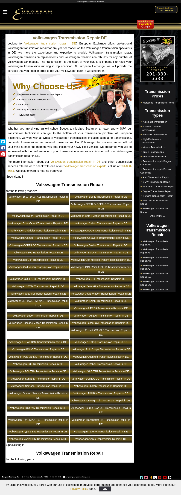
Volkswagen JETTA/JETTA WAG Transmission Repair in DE (38, 303)
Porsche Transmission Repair (158, 196)
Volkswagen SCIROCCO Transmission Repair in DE (100, 378)
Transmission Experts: (166, 8)
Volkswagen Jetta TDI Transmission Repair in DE (38, 293)
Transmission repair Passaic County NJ (155, 171)
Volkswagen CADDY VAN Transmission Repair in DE (101, 230)
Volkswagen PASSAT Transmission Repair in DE (101, 315)
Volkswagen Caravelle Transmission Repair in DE (101, 237)
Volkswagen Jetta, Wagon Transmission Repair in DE (101, 293)
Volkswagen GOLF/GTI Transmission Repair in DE (38, 279)
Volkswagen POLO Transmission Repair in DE (38, 349)
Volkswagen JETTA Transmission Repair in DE (38, 286)
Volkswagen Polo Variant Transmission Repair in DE (38, 356)
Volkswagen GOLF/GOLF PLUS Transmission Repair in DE (101, 269)
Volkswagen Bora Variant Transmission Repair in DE (38, 223)
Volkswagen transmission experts (85, 166)
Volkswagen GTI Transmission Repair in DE (100, 279)
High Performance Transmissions (150, 141)
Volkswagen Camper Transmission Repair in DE (38, 237)
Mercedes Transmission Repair (158, 186)
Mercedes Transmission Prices (158, 102)
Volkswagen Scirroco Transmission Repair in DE (38, 386)
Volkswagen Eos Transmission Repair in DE (38, 252)
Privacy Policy (79, 488)
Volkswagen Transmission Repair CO (154, 283)
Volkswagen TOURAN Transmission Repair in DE (38, 408)
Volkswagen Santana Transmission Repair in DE (38, 378)
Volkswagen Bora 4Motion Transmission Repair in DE (101, 215)
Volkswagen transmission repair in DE (50, 43)
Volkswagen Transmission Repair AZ (154, 267)
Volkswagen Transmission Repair (154, 210)
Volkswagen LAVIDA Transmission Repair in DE (101, 308)
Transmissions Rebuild (154, 156)
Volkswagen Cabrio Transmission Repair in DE (101, 223)
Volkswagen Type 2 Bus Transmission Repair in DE (38, 431)
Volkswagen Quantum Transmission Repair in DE (101, 356)
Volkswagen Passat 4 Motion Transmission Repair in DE (38, 325)
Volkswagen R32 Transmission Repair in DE (38, 364)
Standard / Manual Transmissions (151, 128)
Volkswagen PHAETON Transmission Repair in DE (38, 342)
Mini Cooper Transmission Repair (154, 202)
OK (105, 488)
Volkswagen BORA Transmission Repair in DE (38, 215)
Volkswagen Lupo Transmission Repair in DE (38, 315)
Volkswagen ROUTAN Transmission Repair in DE (38, 371)
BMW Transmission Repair (156, 182)
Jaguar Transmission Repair (157, 191)
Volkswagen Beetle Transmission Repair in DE (101, 196)
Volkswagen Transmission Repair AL (154, 251)
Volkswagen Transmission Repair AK (154, 243)
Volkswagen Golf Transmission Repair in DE (38, 259)
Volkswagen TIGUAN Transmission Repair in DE (101, 393)
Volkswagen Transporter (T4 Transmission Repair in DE (101, 422)
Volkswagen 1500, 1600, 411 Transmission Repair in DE (38, 199)
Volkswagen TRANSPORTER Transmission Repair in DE (38, 422)
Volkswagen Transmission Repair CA (154, 275)
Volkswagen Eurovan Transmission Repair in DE (101, 252)
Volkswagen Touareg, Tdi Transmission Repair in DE (100, 400)
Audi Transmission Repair (156, 177)
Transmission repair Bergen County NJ (155, 163)
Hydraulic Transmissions (155, 134)
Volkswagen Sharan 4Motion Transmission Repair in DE (38, 395)
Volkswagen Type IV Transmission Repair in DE (101, 431)
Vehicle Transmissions (154, 147)
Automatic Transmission (155, 122)
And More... (157, 215)
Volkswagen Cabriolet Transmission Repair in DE (38, 230)
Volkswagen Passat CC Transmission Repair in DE (101, 322)
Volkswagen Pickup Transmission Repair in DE (101, 342)
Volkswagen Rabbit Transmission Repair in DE (101, 364)
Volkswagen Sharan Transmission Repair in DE (101, 386)
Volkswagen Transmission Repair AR (154, 259)
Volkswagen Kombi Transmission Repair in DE (101, 301)
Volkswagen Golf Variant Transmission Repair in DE (38, 267)
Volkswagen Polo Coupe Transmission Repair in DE (101, 349)
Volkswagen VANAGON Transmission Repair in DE (38, 439)
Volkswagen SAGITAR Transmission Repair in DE (101, 371)
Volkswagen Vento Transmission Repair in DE (101, 439)
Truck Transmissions (153, 152)
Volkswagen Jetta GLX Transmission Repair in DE (101, 286)
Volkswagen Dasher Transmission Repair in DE (101, 245)
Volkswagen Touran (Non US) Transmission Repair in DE (101, 410)
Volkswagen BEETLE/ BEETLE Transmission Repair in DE (100, 206)
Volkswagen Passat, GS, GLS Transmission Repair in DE (101, 332)
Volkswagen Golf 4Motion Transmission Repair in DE (101, 259)
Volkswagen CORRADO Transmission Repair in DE (38, 245)
